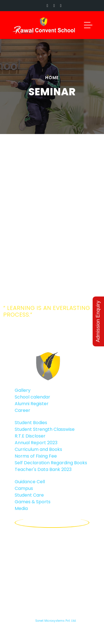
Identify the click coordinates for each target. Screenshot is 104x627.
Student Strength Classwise (45, 429)
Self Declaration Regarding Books (51, 463)
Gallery (23, 390)
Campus (24, 488)
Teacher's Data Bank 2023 (43, 469)
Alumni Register (32, 403)
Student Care (29, 495)
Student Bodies (31, 422)
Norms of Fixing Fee (36, 456)
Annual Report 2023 (36, 442)
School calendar (32, 397)
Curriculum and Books (38, 449)
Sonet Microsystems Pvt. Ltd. (55, 621)
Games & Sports (32, 502)
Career (22, 410)
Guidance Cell (30, 481)
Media (21, 508)
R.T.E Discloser (30, 436)
